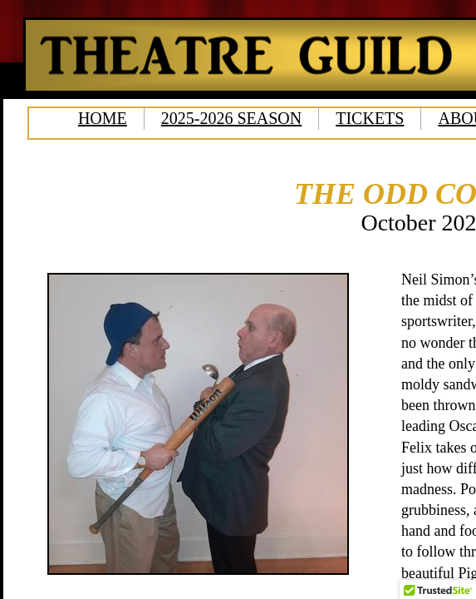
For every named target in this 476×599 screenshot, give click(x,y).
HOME (102, 118)
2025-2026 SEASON (231, 118)
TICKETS (370, 118)
